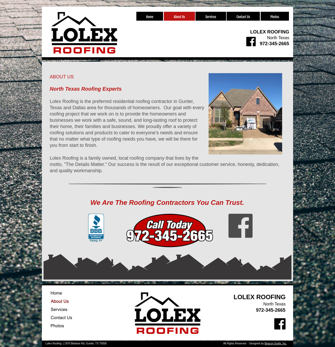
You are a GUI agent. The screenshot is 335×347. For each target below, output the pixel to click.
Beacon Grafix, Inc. (276, 343)
